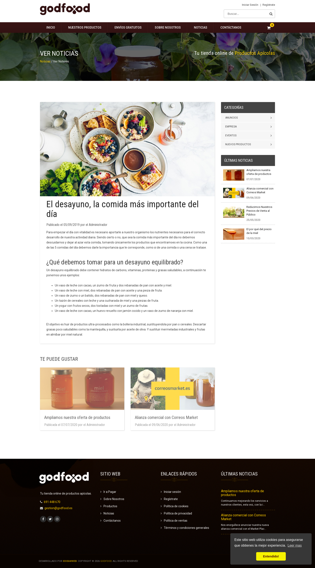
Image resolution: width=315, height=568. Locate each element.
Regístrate (268, 4)
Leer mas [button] (295, 545)
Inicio (50, 27)
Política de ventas (175, 520)
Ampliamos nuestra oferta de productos (242, 493)
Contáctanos (230, 27)
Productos (110, 506)
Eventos (230, 135)
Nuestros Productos (84, 27)
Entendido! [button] (271, 556)
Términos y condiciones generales (186, 527)
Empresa (231, 126)
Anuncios (231, 117)
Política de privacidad (178, 513)
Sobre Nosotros (168, 27)
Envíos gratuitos (128, 27)
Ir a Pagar (110, 491)
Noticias (200, 27)
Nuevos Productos (238, 144)
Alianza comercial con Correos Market (243, 517)
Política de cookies (176, 506)
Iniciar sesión (250, 4)
